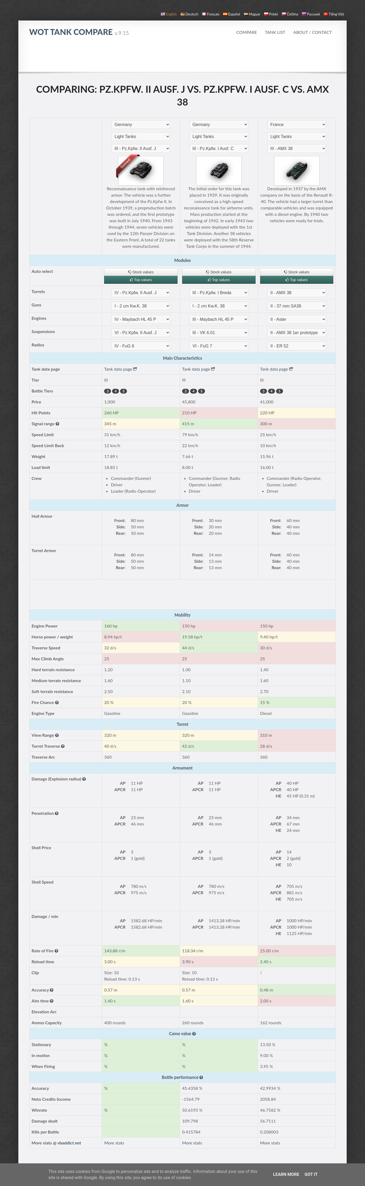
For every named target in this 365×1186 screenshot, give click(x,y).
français (211, 14)
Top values (141, 280)
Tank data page (120, 368)
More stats (114, 1142)
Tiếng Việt (334, 14)
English (169, 14)
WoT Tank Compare (79, 32)
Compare (246, 32)
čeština (290, 14)
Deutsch (189, 14)
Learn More (286, 1174)
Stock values (141, 272)
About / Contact (312, 32)
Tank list (275, 32)
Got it (311, 1174)
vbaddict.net (69, 1142)
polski (271, 14)
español (231, 14)
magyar (252, 14)
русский (311, 14)
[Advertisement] (182, 57)
